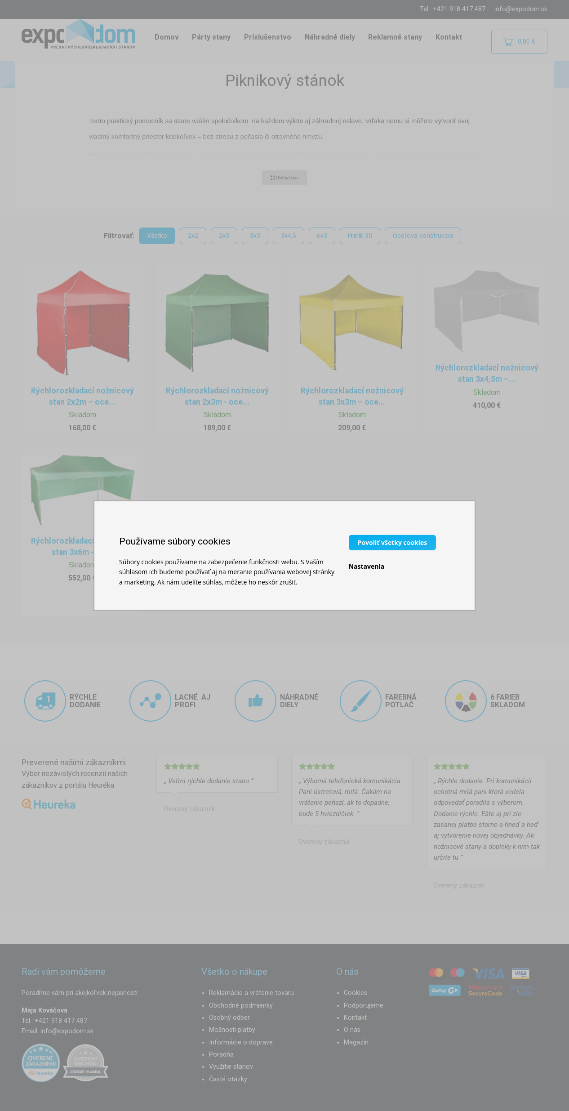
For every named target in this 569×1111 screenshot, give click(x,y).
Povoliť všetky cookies (392, 542)
